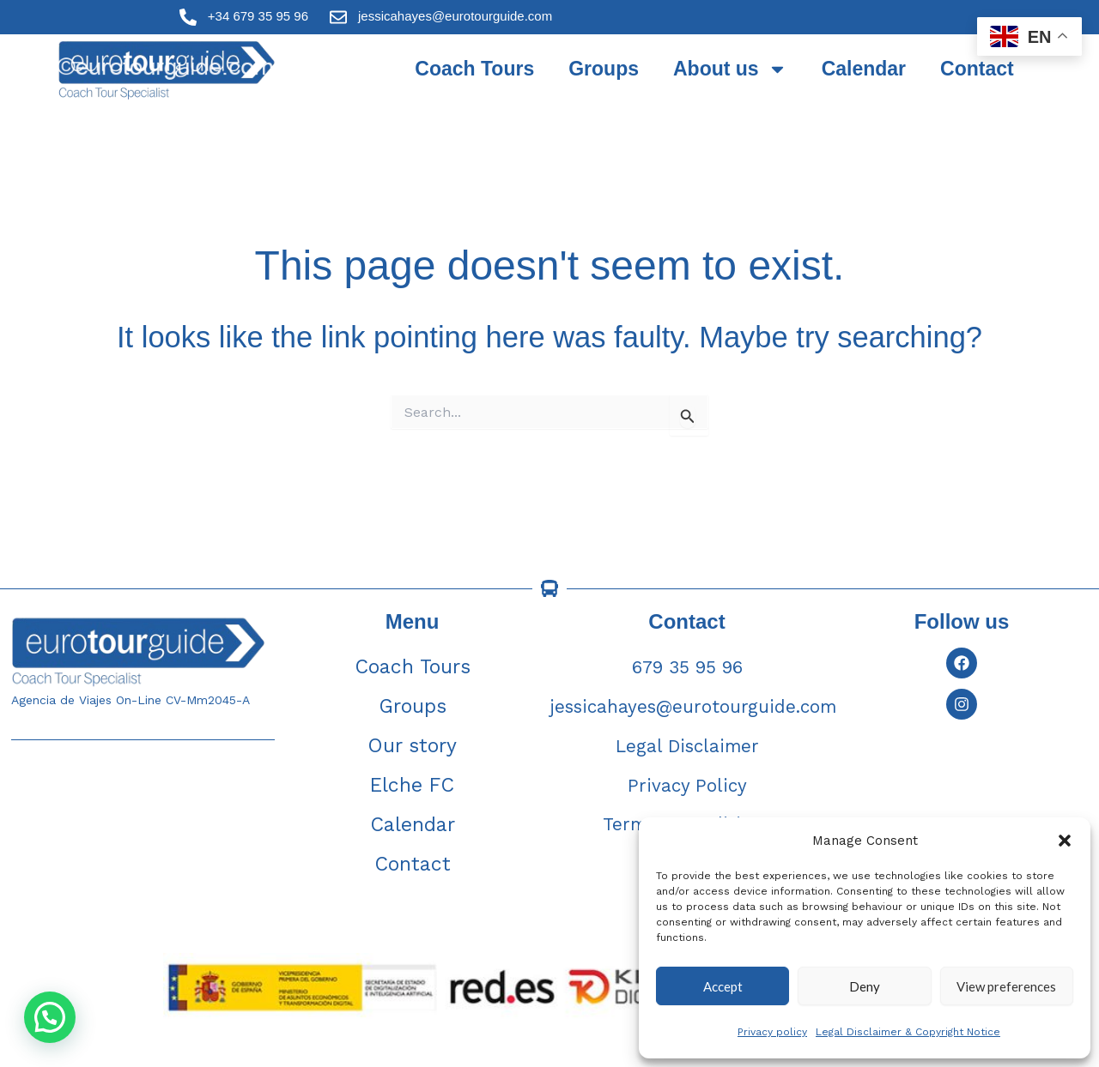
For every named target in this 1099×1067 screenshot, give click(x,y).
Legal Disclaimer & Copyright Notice (908, 1032)
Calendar (864, 68)
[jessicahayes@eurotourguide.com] (338, 17)
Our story (412, 745)
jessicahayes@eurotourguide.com (455, 16)
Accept (723, 986)
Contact (977, 68)
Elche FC (412, 785)
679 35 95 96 (687, 666)
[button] (1064, 840)
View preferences (1006, 986)
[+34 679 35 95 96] (188, 17)
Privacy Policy (687, 785)
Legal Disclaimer (687, 745)
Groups (603, 68)
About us (730, 69)
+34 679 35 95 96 (258, 16)
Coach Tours (474, 68)
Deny (864, 986)
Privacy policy (772, 1032)
